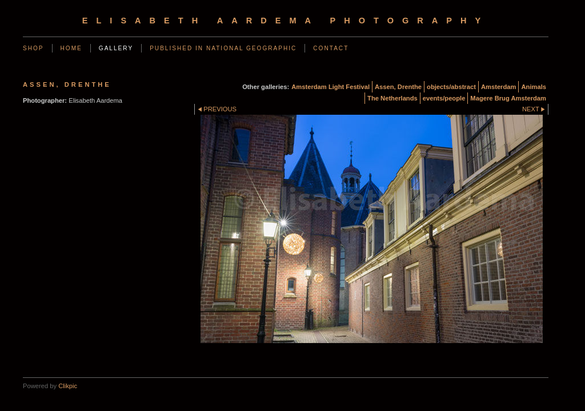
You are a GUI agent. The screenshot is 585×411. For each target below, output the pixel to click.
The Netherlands (392, 98)
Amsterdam (498, 86)
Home (71, 48)
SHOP (33, 48)
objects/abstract (451, 86)
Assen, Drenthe (398, 86)
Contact (330, 48)
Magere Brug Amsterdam (508, 98)
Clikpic (67, 385)
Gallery (116, 48)
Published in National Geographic (223, 48)
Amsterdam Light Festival (330, 86)
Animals (533, 86)
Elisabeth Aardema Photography (285, 20)
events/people (444, 98)
